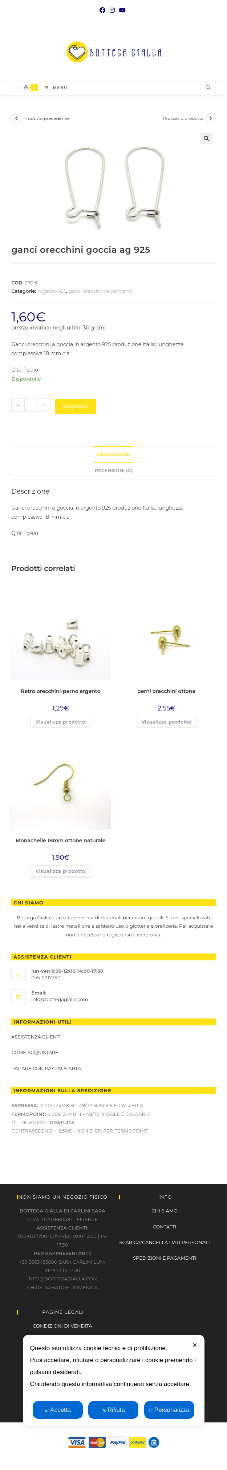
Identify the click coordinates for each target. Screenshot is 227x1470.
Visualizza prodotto (60, 722)
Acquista (75, 406)
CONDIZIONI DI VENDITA (62, 1326)
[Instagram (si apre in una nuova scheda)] (112, 10)
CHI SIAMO (164, 1211)
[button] (206, 138)
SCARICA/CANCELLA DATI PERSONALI (164, 1242)
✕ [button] (194, 1345)
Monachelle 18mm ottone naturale (60, 840)
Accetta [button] (58, 1409)
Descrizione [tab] (113, 454)
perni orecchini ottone (166, 691)
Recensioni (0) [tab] (113, 470)
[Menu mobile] (54, 87)
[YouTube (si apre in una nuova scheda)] (122, 10)
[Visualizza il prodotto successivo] (211, 118)
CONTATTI (165, 1227)
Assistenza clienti (36, 1037)
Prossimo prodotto (183, 118)
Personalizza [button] (169, 1409)
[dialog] (113, 1380)
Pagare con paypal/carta (46, 1068)
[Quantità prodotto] (30, 405)
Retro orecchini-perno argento (60, 691)
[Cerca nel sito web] (208, 88)
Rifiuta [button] (113, 1409)
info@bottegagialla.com (59, 999)
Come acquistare (34, 1052)
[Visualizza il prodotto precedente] (16, 118)
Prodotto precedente (46, 118)
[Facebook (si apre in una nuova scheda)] (104, 10)
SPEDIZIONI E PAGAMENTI (164, 1258)
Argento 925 (51, 291)
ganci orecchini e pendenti (100, 291)
